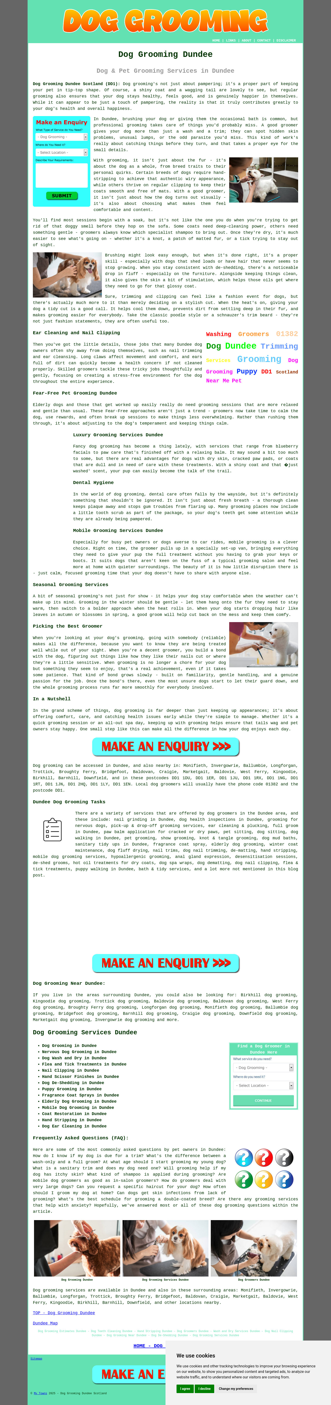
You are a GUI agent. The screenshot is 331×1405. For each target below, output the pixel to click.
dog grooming (140, 1020)
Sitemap (36, 1358)
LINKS (231, 40)
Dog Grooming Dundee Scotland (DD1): (76, 84)
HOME (216, 40)
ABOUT (246, 40)
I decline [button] (204, 1389)
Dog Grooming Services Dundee (85, 1032)
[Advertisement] (51, 499)
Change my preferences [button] (236, 1389)
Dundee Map (45, 1323)
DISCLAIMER (286, 40)
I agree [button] (185, 1389)
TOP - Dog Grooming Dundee (64, 1313)
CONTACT (264, 40)
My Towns (40, 1393)
